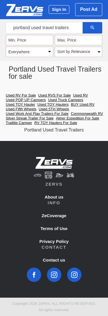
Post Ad (88, 9)
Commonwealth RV (87, 113)
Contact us (54, 260)
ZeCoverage (54, 215)
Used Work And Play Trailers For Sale (37, 113)
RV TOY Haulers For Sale (55, 123)
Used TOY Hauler (20, 104)
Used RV (80, 95)
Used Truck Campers (65, 100)
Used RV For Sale (21, 95)
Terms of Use (54, 228)
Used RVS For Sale (54, 95)
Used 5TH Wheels (54, 109)
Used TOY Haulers (53, 104)
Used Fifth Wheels (21, 109)
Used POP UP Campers (26, 100)
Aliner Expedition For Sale (77, 118)
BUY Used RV (82, 104)
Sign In (59, 9)
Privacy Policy (54, 241)
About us (54, 197)
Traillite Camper (19, 123)
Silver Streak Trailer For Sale (30, 118)
